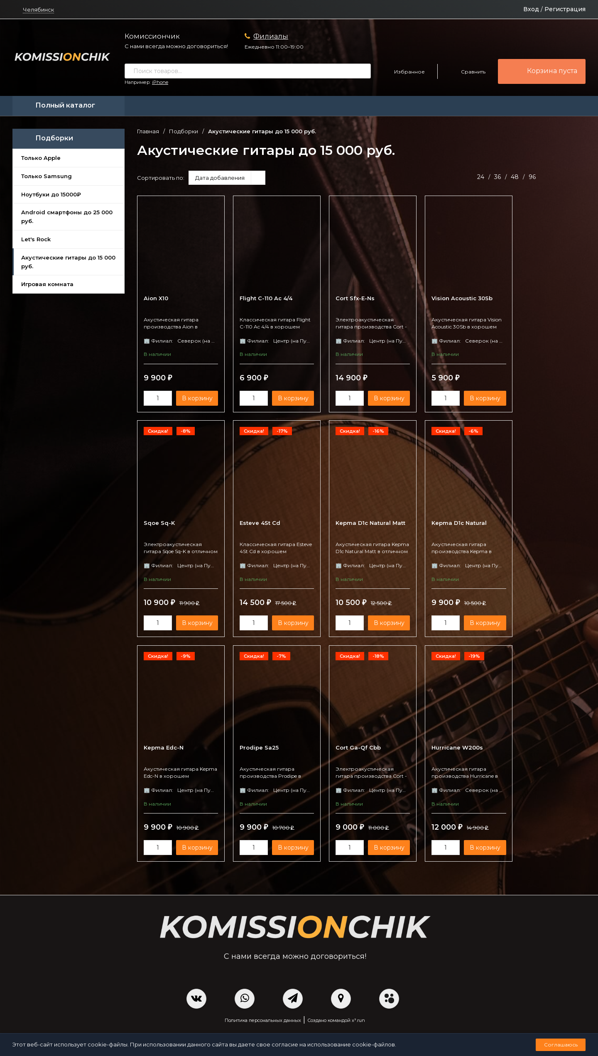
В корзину (194, 398)
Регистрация (565, 9)
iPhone (160, 82)
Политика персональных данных (263, 1021)
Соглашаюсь (561, 1044)
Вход (531, 9)
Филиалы (270, 36)
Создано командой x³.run (336, 1021)
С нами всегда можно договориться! (176, 46)
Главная (148, 131)
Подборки (183, 131)
